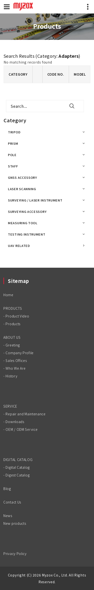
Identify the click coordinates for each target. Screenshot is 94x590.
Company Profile (20, 352)
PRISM (13, 143)
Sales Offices (16, 360)
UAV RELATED (19, 245)
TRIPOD (14, 132)
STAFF (13, 166)
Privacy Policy (15, 553)
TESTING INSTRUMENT (26, 234)
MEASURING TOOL (23, 223)
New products (14, 523)
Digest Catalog (18, 475)
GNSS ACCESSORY (22, 177)
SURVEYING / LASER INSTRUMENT (35, 200)
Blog (7, 488)
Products (13, 323)
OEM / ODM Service (22, 429)
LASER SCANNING (22, 189)
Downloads (15, 421)
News (7, 515)
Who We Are (15, 368)
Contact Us (12, 502)
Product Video (17, 316)
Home (8, 294)
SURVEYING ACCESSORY (27, 211)
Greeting (13, 345)
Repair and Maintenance (25, 413)
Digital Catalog (18, 467)
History (11, 376)
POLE (12, 154)
